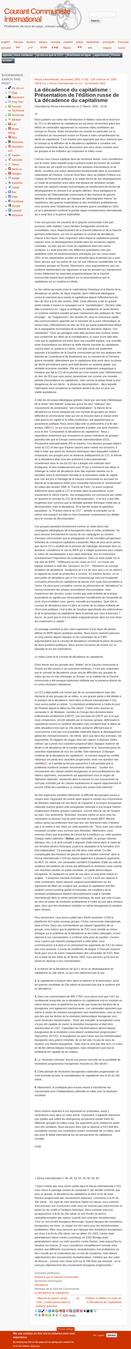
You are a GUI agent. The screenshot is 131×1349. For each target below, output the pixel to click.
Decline (111, 1337)
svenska (55, 42)
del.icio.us (17, 88)
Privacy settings (65, 1330)
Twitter (15, 187)
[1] (52, 427)
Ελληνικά (123, 42)
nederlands (92, 42)
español (68, 42)
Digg (14, 92)
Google (16, 206)
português (108, 42)
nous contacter (23, 55)
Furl (14, 124)
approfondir (101, 55)
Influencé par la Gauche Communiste (56, 1277)
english (5, 42)
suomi (121, 47)
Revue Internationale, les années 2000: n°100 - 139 (65, 79)
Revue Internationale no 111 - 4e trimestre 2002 (77, 83)
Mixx (14, 137)
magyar (107, 47)
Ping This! (17, 102)
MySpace (17, 215)
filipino (67, 47)
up (77, 1298)
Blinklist (16, 119)
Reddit (15, 178)
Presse (115, 55)
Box (14, 192)
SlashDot (17, 183)
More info (35, 1347)
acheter (7, 60)
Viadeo (16, 155)
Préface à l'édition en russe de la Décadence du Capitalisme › (103, 1302)
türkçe (79, 42)
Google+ (17, 173)
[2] (45, 763)
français (18, 42)
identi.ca (17, 169)
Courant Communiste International (37, 15)
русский (6, 47)
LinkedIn (17, 210)
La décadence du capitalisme (52, 1292)
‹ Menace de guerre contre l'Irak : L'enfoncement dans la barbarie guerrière (53, 1302)
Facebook (17, 201)
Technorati (18, 115)
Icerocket (17, 160)
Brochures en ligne (79, 55)
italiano (43, 42)
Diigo (15, 196)
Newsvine (17, 142)
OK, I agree (98, 1337)
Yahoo (15, 164)
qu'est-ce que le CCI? (50, 55)
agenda (7, 55)
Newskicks (18, 97)
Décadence (41, 1284)
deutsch (31, 42)
